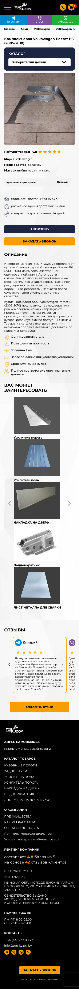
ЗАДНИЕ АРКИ (15, 771)
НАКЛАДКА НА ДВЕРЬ (21, 788)
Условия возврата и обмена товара (31, 839)
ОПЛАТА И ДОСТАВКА (21, 828)
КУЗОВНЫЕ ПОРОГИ (20, 765)
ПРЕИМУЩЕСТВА (17, 816)
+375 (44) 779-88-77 (18, 940)
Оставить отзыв (39, 707)
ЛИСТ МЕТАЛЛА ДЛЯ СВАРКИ (27, 800)
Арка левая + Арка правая (21, 182)
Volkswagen (42, 29)
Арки (24, 29)
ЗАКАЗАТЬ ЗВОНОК (39, 241)
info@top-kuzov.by (18, 945)
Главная (9, 29)
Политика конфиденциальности (29, 834)
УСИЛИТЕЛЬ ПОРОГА (21, 782)
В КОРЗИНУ (39, 229)
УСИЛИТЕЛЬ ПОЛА (19, 777)
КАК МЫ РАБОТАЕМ (19, 822)
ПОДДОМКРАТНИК (19, 794)
